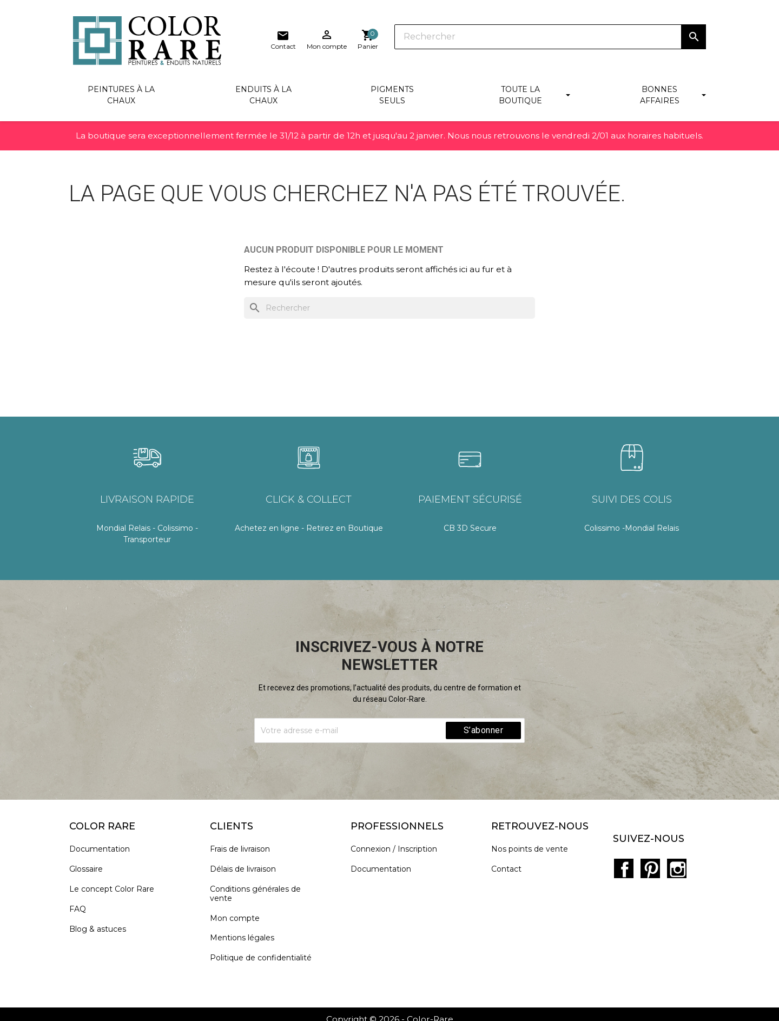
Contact (510, 871)
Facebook (626, 859)
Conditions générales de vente (259, 896)
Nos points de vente (533, 851)
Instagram (673, 859)
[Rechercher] (416, 37)
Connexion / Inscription (397, 851)
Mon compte (238, 920)
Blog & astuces (101, 931)
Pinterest (650, 859)
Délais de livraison (247, 871)
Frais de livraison (244, 851)
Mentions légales (246, 940)
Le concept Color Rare (115, 891)
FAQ (81, 910)
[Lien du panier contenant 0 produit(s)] (695, 40)
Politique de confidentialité (264, 960)
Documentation (103, 851)
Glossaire (90, 871)
